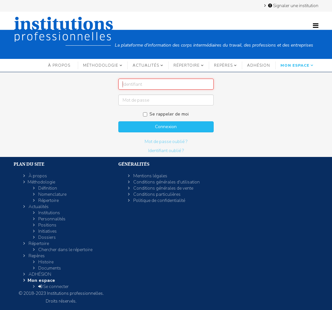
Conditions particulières (156, 194)
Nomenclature (51, 194)
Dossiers (46, 237)
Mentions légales (149, 176)
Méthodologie (100, 65)
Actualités (146, 65)
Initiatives (47, 231)
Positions (46, 225)
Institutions (48, 213)
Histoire (45, 262)
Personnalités (51, 219)
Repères (223, 65)
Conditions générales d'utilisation (166, 182)
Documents (49, 268)
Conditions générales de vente (162, 188)
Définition (47, 188)
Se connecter (53, 286)
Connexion (166, 127)
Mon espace (294, 65)
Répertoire (186, 65)
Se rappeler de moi (166, 114)
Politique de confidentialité (158, 200)
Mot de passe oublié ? (166, 141)
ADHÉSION (258, 65)
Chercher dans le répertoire (64, 250)
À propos (59, 65)
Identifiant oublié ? (166, 151)
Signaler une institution (292, 5)
